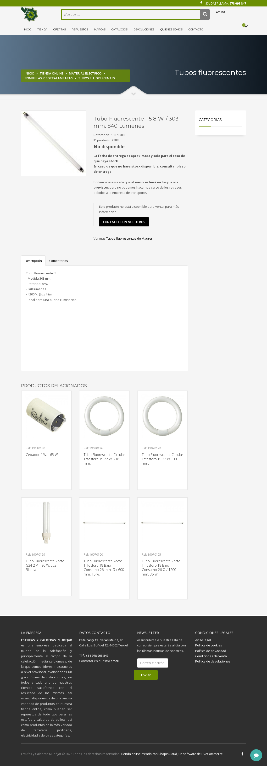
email (115, 661)
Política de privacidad (210, 651)
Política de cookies (208, 645)
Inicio (27, 29)
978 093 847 (237, 3)
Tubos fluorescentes (96, 78)
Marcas (100, 29)
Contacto (196, 29)
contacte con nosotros (124, 222)
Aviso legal (203, 640)
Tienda (42, 29)
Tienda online (51, 73)
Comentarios (58, 261)
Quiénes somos (171, 29)
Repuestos (80, 29)
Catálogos (119, 29)
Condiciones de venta (211, 656)
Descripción (33, 261)
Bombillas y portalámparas (49, 78)
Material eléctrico (85, 73)
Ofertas (59, 29)
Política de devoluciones (212, 661)
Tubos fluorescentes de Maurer (129, 238)
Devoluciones (144, 29)
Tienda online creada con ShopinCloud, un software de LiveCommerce (172, 754)
